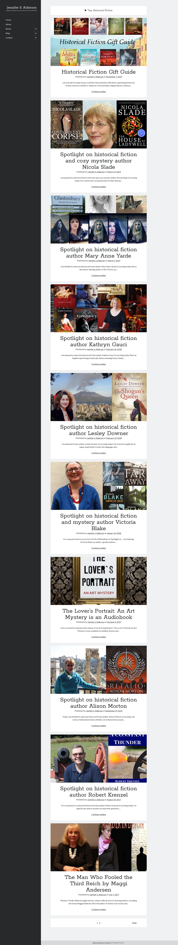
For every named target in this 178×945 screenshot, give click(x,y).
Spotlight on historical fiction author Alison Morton (99, 670)
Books (8, 29)
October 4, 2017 (114, 622)
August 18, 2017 (114, 799)
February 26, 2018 (114, 349)
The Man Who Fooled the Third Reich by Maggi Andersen (99, 847)
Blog (8, 33)
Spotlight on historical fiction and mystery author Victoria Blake (99, 486)
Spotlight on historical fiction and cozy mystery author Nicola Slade (99, 124)
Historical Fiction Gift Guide (99, 42)
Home (8, 20)
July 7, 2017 (114, 894)
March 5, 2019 (114, 260)
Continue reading (98, 91)
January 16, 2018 (114, 533)
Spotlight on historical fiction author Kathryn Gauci (99, 308)
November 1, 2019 (114, 76)
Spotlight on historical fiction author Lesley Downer (99, 397)
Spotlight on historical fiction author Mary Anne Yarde (99, 220)
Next (134, 923)
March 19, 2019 (114, 172)
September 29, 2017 (114, 711)
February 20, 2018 (114, 438)
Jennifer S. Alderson (22, 8)
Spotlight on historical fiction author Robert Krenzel (99, 759)
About (8, 24)
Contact (9, 37)
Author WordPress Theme (101, 943)
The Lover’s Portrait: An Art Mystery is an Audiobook (99, 581)
